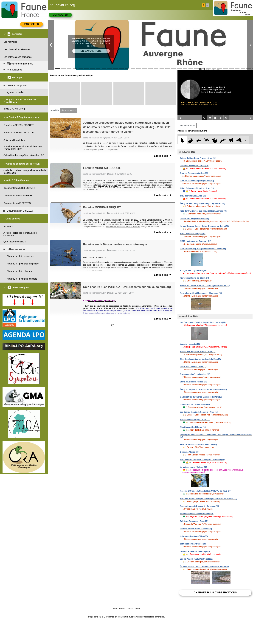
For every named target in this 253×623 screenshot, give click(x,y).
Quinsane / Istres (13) (189, 452)
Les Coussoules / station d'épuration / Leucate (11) (203, 322)
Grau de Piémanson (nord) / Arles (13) (197, 181)
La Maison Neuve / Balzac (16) (193, 467)
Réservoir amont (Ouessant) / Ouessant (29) (199, 506)
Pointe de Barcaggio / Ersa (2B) (194, 521)
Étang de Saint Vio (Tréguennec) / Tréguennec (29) (202, 203)
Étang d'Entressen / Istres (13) (193, 382)
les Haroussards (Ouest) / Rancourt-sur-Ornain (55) (203, 249)
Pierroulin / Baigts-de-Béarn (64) (194, 278)
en (207, 5)
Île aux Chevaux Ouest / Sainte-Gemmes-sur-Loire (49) (204, 226)
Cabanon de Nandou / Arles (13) (194, 166)
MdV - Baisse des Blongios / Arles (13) (197, 188)
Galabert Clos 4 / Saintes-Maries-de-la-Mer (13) (201, 397)
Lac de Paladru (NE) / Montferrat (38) (196, 559)
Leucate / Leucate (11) (190, 344)
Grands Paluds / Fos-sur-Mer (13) (195, 404)
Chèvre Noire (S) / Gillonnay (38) (194, 218)
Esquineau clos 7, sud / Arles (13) (195, 374)
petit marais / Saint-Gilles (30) (193, 544)
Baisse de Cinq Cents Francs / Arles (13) (198, 158)
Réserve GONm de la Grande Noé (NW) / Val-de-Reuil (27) (205, 491)
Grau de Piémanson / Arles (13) (194, 173)
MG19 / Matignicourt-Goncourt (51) (195, 241)
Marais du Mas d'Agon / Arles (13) (195, 419)
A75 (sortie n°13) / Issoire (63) (193, 270)
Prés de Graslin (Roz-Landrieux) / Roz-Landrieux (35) (203, 211)
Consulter (60, 14)
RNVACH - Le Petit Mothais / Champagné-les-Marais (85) (205, 285)
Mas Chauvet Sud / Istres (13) (193, 427)
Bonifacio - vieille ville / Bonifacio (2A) (197, 514)
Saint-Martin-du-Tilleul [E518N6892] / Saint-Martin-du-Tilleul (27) (208, 498)
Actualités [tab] (55, 110)
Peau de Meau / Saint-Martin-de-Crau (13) (198, 444)
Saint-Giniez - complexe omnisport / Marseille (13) (202, 459)
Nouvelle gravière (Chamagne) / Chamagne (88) (201, 293)
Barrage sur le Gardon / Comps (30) (196, 529)
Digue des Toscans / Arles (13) (193, 367)
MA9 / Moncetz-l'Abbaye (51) (192, 234)
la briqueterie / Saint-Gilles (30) (194, 536)
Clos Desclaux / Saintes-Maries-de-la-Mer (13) (200, 359)
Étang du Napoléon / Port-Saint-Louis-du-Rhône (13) (203, 389)
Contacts (130, 608)
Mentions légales (119, 608)
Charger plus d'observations (215, 592)
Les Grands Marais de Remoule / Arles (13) (199, 412)
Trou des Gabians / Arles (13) (193, 196)
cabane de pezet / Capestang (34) (195, 551)
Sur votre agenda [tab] (69, 110)
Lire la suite (162, 156)
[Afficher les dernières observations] (192, 131)
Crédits (137, 608)
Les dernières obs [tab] (187, 125)
